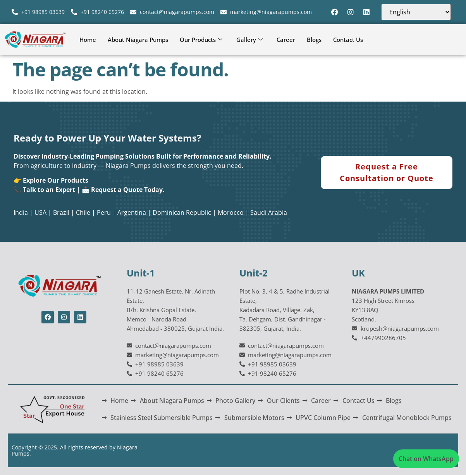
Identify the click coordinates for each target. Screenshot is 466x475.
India (21, 212)
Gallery (249, 39)
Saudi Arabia (268, 212)
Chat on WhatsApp (426, 458)
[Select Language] (416, 12)
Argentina (131, 212)
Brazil (61, 212)
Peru (104, 212)
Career (286, 39)
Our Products (201, 39)
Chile (83, 212)
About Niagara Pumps (138, 39)
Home (87, 39)
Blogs (314, 39)
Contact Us (348, 39)
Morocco (231, 212)
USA (40, 212)
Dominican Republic (182, 212)
